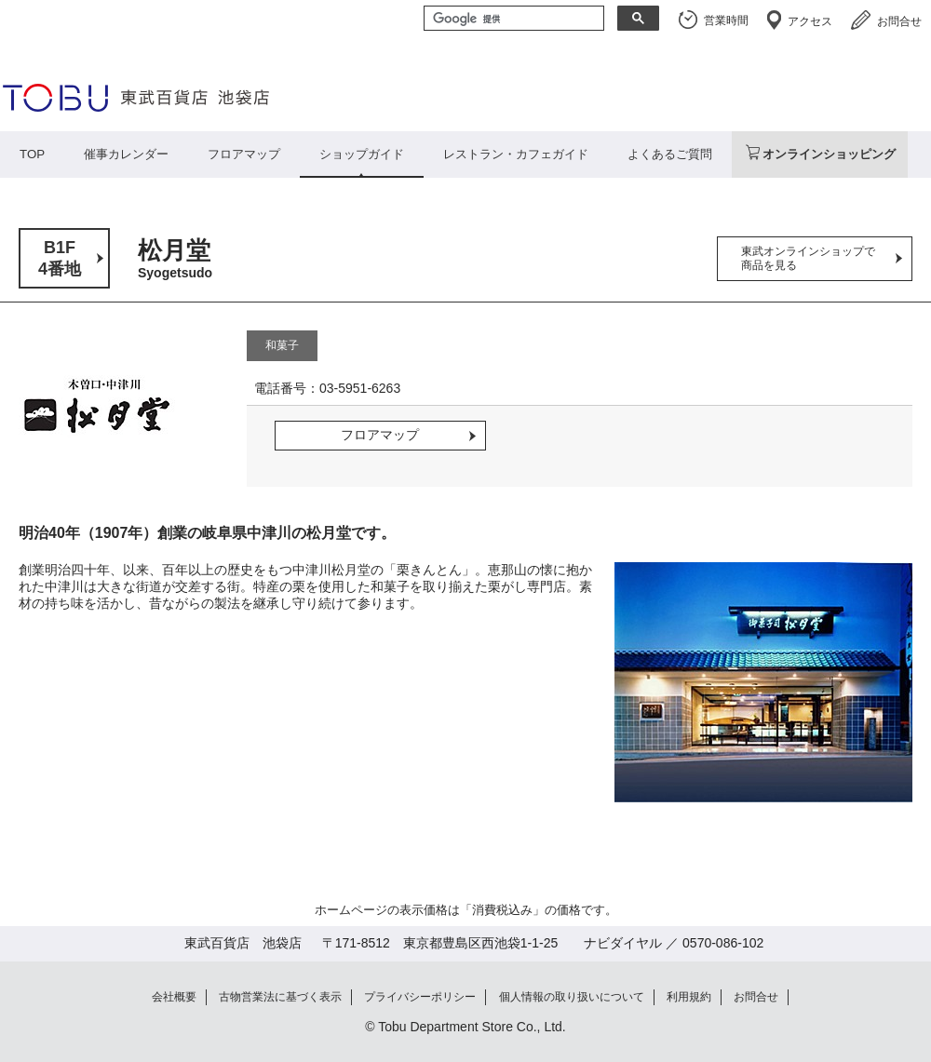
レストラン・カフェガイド (515, 154)
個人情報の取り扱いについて (571, 996)
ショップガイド (361, 154)
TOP (32, 154)
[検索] (512, 19)
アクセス (810, 21)
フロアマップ (244, 154)
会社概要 (174, 996)
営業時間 (726, 20)
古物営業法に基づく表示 (280, 996)
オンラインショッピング (829, 154)
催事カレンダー (126, 154)
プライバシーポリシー (420, 996)
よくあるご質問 (669, 154)
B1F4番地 (59, 258)
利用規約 (689, 996)
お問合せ (899, 21)
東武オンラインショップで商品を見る (808, 258)
